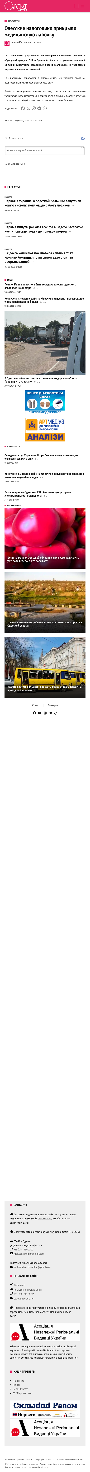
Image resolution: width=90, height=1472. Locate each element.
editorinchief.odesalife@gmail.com (32, 1267)
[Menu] (83, 6)
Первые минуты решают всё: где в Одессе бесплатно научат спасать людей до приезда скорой (44, 229)
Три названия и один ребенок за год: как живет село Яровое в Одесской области (45, 624)
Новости (14, 21)
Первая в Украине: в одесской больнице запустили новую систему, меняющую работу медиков (43, 203)
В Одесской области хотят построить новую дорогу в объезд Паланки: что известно (41, 380)
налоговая (28, 120)
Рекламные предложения (28, 1289)
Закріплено (76, 6)
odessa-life (16, 42)
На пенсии (18, 1380)
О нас (36, 705)
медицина (18, 120)
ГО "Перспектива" (23, 1393)
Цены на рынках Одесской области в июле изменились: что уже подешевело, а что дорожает (43, 559)
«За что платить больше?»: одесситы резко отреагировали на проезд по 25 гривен (44, 688)
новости (38, 120)
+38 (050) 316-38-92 (24, 1294)
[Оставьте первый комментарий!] (45, 150)
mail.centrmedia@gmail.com (29, 1253)
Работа (16, 1384)
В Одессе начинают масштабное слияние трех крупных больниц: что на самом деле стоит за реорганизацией (39, 257)
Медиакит (19, 1285)
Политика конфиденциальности (18, 1459)
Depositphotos (20, 1389)
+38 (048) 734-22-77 (23, 1249)
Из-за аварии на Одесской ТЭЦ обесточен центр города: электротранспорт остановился (38, 494)
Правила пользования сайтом (70, 1459)
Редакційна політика (44, 1459)
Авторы (52, 705)
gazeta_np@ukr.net (24, 1298)
